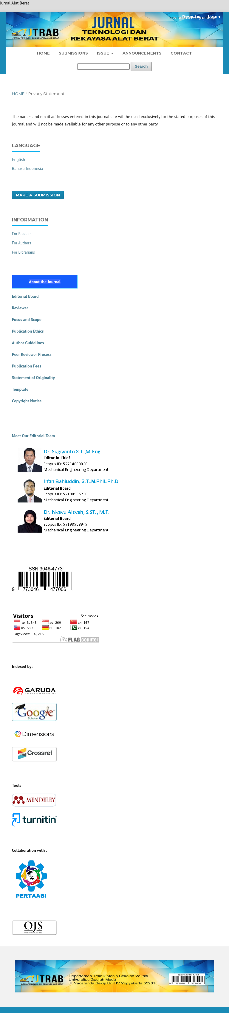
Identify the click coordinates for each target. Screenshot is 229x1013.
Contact (181, 53)
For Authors (21, 243)
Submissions (73, 53)
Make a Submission (38, 195)
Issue (103, 53)
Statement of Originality (33, 377)
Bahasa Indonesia (27, 168)
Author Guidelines (28, 342)
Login (214, 16)
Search (141, 66)
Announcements (142, 53)
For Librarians (23, 252)
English (18, 159)
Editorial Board (25, 296)
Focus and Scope (26, 319)
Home (43, 53)
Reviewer (20, 308)
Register (191, 16)
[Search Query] (103, 66)
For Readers (21, 233)
